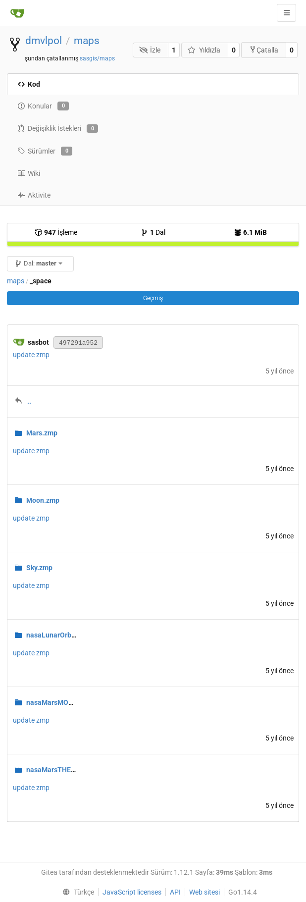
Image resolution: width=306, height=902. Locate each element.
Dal (153, 232)
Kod (28, 84)
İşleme (56, 232)
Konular (43, 106)
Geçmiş (153, 298)
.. (29, 401)
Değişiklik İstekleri (57, 128)
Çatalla (263, 50)
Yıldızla (204, 50)
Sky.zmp (39, 568)
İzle (150, 50)
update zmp (31, 355)
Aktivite (34, 195)
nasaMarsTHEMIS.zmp (62, 770)
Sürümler (44, 151)
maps (87, 41)
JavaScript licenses (131, 892)
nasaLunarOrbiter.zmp (61, 635)
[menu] (76, 892)
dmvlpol (43, 41)
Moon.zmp (42, 500)
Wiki (28, 173)
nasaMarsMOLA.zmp (59, 702)
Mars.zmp (41, 433)
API (175, 892)
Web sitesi (204, 892)
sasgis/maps (97, 58)
